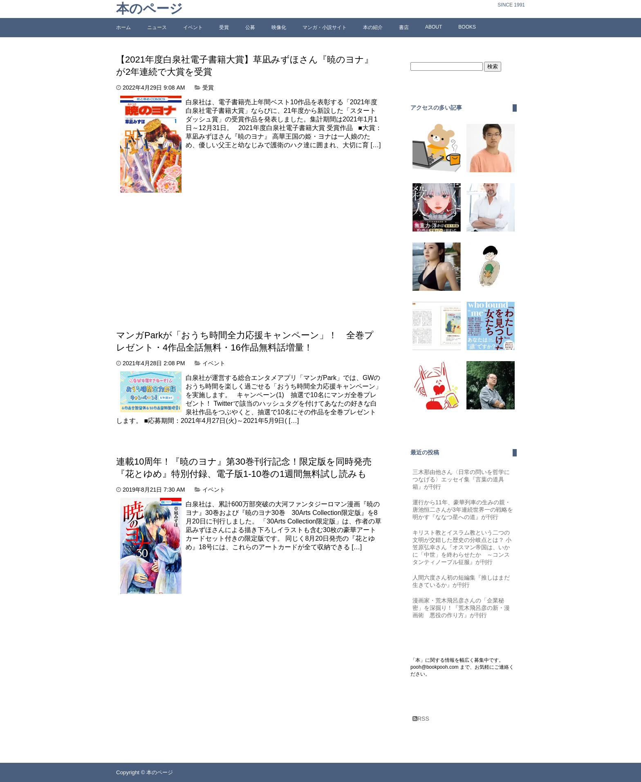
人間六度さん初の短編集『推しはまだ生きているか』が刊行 (461, 581)
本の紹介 (373, 27)
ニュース (157, 27)
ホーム (123, 27)
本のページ (149, 8)
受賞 (224, 27)
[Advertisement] (184, 254)
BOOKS (467, 27)
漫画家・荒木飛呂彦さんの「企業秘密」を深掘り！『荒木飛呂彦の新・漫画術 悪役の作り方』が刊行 (461, 607)
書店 (404, 27)
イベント (193, 27)
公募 (250, 27)
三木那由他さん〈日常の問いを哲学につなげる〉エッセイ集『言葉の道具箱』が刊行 (461, 479)
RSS (420, 718)
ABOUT (433, 27)
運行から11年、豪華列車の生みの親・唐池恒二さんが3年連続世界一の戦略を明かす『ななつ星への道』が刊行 (462, 509)
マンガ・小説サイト (325, 27)
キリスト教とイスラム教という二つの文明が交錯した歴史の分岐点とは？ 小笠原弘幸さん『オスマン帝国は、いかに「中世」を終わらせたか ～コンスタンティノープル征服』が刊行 (461, 547)
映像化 (278, 27)
